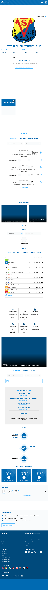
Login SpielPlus (28, 545)
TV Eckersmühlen (13, 264)
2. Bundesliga (4, 553)
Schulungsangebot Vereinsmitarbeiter (33, 539)
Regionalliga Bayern (6, 557)
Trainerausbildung (28, 537)
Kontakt (3, 545)
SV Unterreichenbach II (14, 274)
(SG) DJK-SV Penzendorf (14, 277)
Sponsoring (4, 539)
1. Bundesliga (4, 551)
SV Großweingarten (14, 287)
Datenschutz (38, 581)
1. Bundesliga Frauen (6, 559)
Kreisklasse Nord (39, 54)
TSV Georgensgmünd (14, 289)
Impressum (44, 581)
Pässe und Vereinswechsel (30, 535)
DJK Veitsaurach (13, 262)
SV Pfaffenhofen (13, 269)
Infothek (3, 543)
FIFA (12, 581)
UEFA (9, 581)
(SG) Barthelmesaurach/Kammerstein (17, 272)
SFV (2, 581)
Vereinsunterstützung (6, 541)
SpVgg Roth (12, 282)
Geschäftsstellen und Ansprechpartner (10, 537)
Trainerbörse (27, 543)
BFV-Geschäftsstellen (29, 541)
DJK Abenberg (13, 260)
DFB (5, 581)
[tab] (13, 139)
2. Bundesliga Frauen (6, 561)
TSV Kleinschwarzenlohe (15, 284)
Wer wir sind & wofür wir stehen (8, 535)
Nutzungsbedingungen (30, 581)
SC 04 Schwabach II (14, 267)
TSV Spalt (12, 279)
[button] (2, 49)
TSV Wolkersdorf (13, 292)
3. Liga (3, 555)
